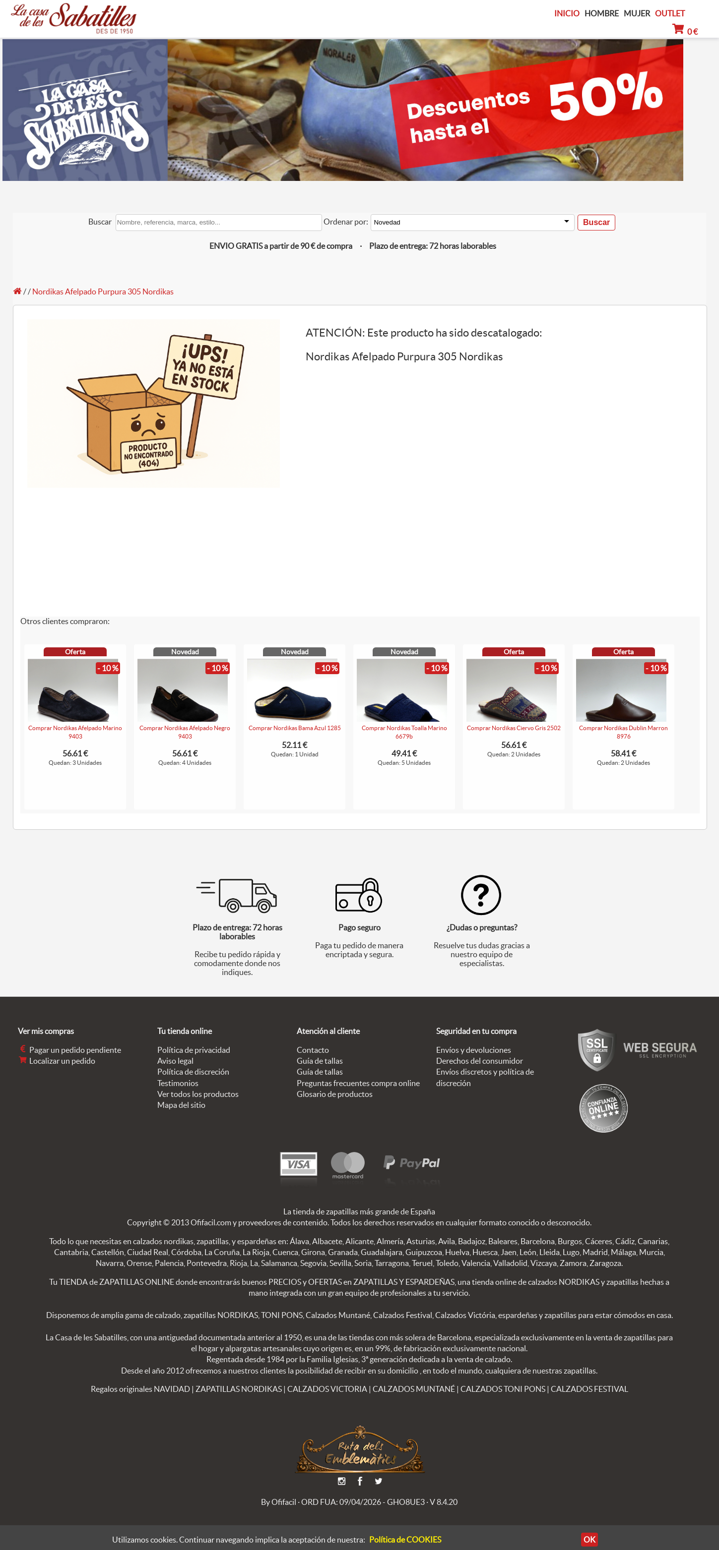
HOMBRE (602, 13)
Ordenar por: (346, 221)
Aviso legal (175, 1060)
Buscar (100, 221)
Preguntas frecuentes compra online (358, 1083)
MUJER (637, 13)
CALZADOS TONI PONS (502, 1388)
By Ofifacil (278, 1501)
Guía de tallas (320, 1060)
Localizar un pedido (56, 1060)
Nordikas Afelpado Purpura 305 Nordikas (103, 291)
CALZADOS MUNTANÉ (414, 1388)
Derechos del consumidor (479, 1060)
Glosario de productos (335, 1094)
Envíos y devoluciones (473, 1049)
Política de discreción (193, 1071)
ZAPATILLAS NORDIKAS (239, 1388)
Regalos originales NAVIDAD (140, 1388)
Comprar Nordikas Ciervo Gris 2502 (514, 728)
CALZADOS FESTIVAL (589, 1388)
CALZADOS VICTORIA (327, 1388)
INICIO (567, 13)
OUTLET (670, 13)
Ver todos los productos (198, 1094)
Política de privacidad (193, 1049)
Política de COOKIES (405, 1539)
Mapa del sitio (181, 1104)
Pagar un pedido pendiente (69, 1049)
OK (583, 1539)
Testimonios (177, 1083)
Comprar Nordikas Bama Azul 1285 (295, 728)
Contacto (313, 1049)
